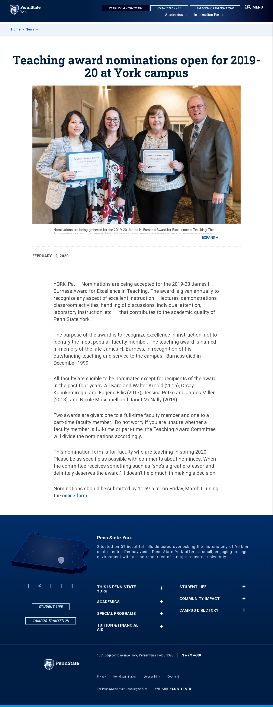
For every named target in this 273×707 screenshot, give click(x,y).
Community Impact (199, 599)
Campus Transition (214, 8)
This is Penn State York (116, 589)
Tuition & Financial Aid (118, 627)
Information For (206, 17)
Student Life (169, 8)
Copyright (173, 676)
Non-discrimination (124, 676)
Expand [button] (208, 237)
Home (15, 29)
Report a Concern (125, 8)
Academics (174, 17)
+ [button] (161, 588)
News (30, 29)
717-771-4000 (191, 655)
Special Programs (116, 613)
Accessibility (152, 676)
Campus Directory (198, 610)
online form (74, 496)
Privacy (101, 676)
